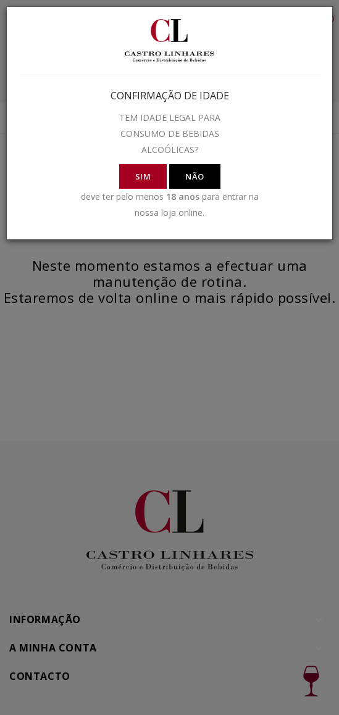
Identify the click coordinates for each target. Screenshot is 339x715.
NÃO (194, 176)
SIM (143, 176)
